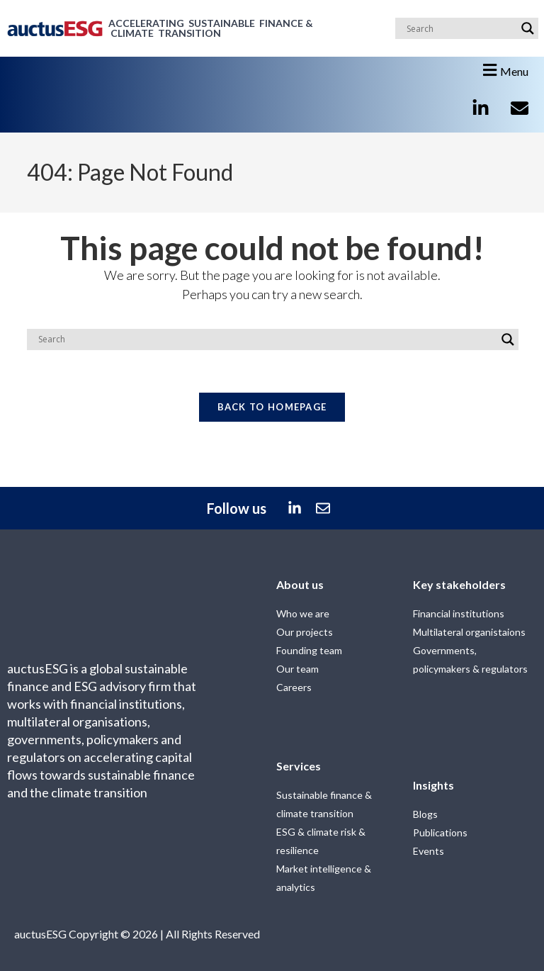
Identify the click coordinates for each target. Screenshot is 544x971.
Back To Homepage (272, 407)
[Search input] (460, 28)
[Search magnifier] (528, 28)
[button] (503, 70)
